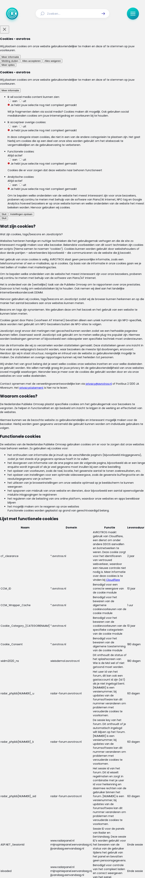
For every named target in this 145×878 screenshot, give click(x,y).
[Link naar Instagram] (60, 845)
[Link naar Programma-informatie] (55, 825)
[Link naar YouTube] (84, 845)
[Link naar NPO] (82, 866)
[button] (103, 13)
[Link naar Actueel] (59, 818)
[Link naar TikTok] (72, 845)
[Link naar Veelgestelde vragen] (92, 825)
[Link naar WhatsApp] (96, 845)
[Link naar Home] (45, 818)
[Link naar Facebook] (48, 845)
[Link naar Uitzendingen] (77, 818)
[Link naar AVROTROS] (62, 866)
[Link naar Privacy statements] (84, 833)
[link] (45, 601)
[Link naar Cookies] (108, 833)
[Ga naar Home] (12, 14)
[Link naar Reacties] (97, 818)
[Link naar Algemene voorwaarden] (49, 833)
